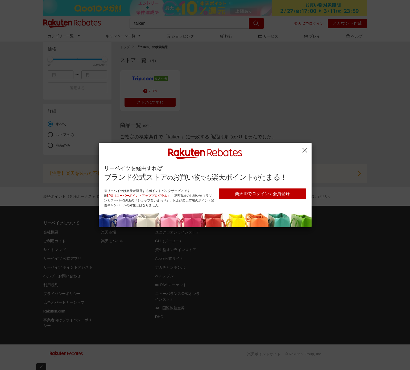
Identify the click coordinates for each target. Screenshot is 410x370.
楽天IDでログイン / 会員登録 (262, 193)
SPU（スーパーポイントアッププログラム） (139, 196)
